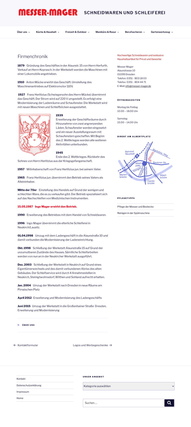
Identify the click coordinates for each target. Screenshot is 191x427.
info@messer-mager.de (138, 86)
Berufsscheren (135, 31)
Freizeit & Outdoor (77, 31)
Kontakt (21, 378)
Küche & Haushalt (48, 31)
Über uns (23, 31)
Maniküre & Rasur (107, 31)
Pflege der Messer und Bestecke (135, 206)
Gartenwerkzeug (162, 31)
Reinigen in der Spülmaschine (133, 213)
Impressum (23, 391)
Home (20, 398)
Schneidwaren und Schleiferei (125, 12)
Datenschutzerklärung (29, 385)
